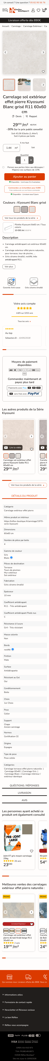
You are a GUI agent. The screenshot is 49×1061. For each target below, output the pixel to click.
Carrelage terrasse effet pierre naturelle (23, 768)
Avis (24, 800)
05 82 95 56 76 (37, 2)
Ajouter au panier (24, 177)
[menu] (5, 10)
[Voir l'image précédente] (5, 436)
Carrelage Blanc (12, 774)
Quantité (24, 155)
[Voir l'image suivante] (31, 436)
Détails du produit (24, 496)
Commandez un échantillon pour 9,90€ (25, 189)
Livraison (24, 793)
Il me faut (24, 143)
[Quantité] (24, 160)
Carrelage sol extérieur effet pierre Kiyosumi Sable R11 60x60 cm (17, 463)
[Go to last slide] (5, 52)
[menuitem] (9, 84)
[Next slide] (43, 85)
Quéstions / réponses (24, 785)
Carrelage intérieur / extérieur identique (22, 775)
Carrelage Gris (29, 771)
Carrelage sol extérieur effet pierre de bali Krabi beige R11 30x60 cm (17, 938)
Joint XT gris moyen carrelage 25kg (17, 857)
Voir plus (9, 266)
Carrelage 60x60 (13, 771)
